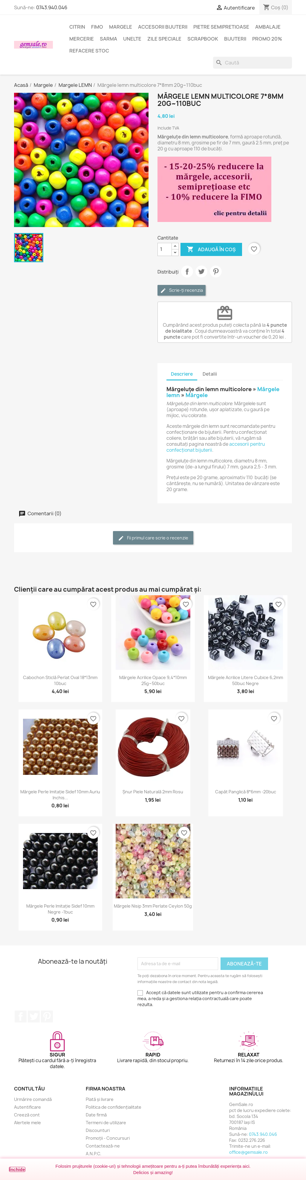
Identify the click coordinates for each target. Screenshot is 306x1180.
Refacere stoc (89, 50)
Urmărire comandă (33, 1099)
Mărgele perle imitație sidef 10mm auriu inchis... (60, 794)
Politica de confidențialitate (113, 1107)
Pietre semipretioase (221, 27)
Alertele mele (27, 1122)
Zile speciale (164, 39)
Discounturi (98, 1130)
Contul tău (29, 1088)
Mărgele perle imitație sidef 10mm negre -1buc (60, 909)
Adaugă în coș (211, 249)
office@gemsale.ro (248, 1152)
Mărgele (197, 395)
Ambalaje (268, 27)
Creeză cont (27, 1115)
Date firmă (96, 1115)
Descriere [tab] (182, 374)
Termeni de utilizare (106, 1122)
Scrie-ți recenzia (181, 290)
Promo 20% (267, 39)
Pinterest (216, 271)
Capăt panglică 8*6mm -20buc (245, 792)
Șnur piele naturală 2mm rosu (153, 792)
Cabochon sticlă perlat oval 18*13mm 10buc (60, 680)
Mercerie (81, 39)
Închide (17, 1169)
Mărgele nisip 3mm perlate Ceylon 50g (153, 906)
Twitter (34, 1016)
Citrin (77, 27)
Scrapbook (202, 39)
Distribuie (187, 271)
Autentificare (27, 1107)
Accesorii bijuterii (162, 27)
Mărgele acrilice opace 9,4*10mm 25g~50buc (153, 680)
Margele (120, 27)
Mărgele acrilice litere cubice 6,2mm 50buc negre (245, 680)
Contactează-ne (103, 1146)
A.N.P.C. (93, 1153)
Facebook (21, 1016)
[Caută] (252, 63)
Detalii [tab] (210, 374)
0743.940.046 (51, 7)
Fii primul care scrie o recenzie (153, 538)
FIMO (97, 27)
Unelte (132, 39)
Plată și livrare (100, 1099)
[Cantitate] (164, 249)
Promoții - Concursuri (108, 1138)
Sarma (108, 39)
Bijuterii (235, 39)
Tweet (201, 271)
